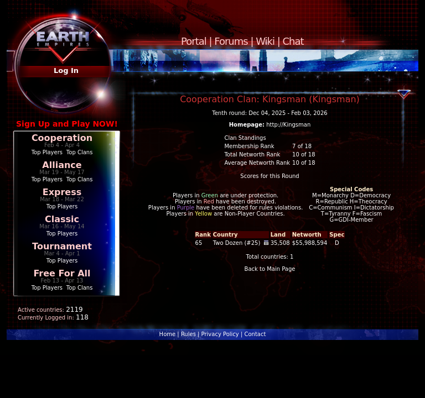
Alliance (61, 165)
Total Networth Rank (252, 154)
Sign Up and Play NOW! (67, 123)
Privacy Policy (220, 334)
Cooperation (62, 138)
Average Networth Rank (257, 163)
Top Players (47, 152)
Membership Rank (249, 146)
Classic (62, 219)
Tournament (62, 246)
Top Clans (79, 152)
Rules (188, 334)
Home (167, 334)
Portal (193, 41)
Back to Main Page (270, 269)
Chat (293, 41)
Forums (230, 41)
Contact (255, 334)
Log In (66, 70)
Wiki (265, 41)
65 (199, 243)
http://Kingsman (288, 125)
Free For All (61, 273)
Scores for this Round (269, 176)
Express (62, 192)
